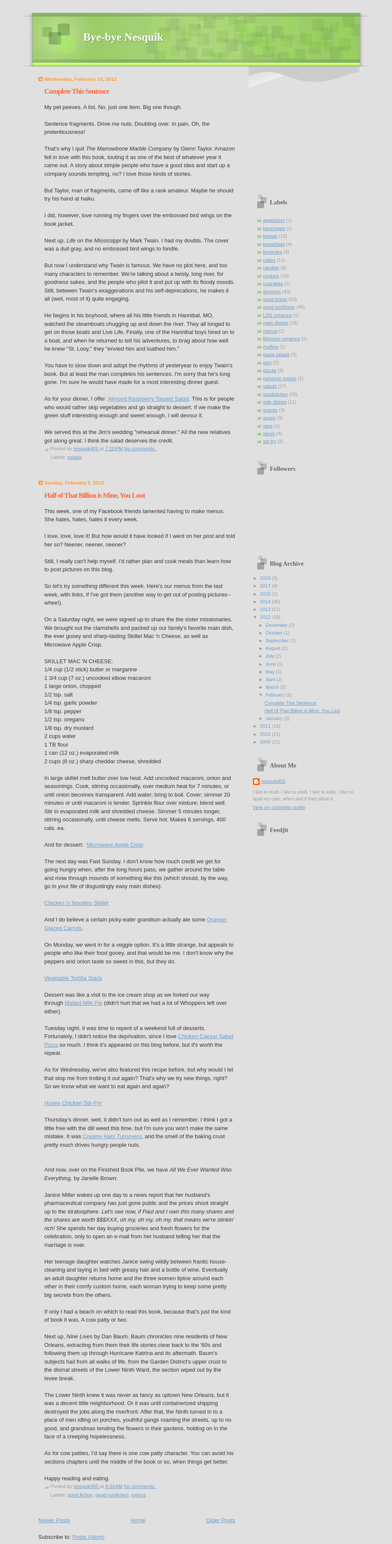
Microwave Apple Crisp (115, 844)
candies (271, 267)
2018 (266, 578)
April (271, 679)
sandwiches (275, 394)
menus (138, 1494)
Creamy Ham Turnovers (112, 1136)
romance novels (280, 378)
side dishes (275, 401)
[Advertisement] (306, 128)
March (273, 687)
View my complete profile (279, 807)
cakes (269, 260)
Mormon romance (281, 338)
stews (269, 433)
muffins (270, 346)
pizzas (269, 370)
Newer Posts (54, 1520)
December (277, 625)
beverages (274, 228)
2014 (266, 601)
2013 (266, 609)
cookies (271, 275)
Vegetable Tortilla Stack (73, 978)
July (271, 655)
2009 (266, 741)
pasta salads (276, 354)
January (275, 718)
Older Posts (220, 1520)
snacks (270, 410)
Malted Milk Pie (83, 1003)
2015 (266, 593)
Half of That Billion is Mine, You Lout (95, 495)
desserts (272, 291)
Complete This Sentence (77, 91)
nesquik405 (273, 781)
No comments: (140, 448)
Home (138, 1520)
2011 (266, 726)
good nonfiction (111, 1494)
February (276, 694)
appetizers (274, 220)
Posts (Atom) (88, 1537)
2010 (266, 734)
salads (75, 457)
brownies (272, 251)
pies (267, 362)
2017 (266, 585)
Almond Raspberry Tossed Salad (148, 399)
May (271, 671)
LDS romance (277, 315)
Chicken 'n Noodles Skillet (77, 903)
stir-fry (269, 441)
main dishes (275, 322)
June (271, 664)
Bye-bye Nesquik (123, 37)
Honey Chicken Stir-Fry (73, 1103)
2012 (266, 617)
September (278, 640)
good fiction (80, 1494)
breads (270, 236)
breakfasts (274, 244)
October (275, 632)
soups (269, 417)
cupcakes (273, 283)
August (274, 648)
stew (268, 425)
